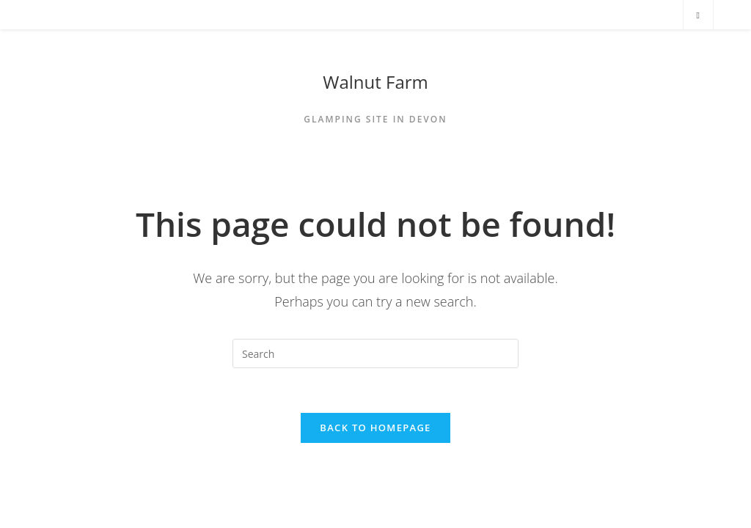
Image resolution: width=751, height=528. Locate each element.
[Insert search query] (375, 353)
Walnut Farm (375, 82)
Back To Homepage (375, 427)
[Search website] (698, 15)
